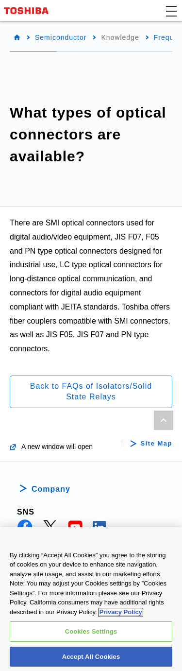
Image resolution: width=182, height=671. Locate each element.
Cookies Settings (91, 635)
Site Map (156, 443)
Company (51, 489)
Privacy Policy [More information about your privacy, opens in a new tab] (120, 616)
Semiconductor (60, 37)
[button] (171, 10)
